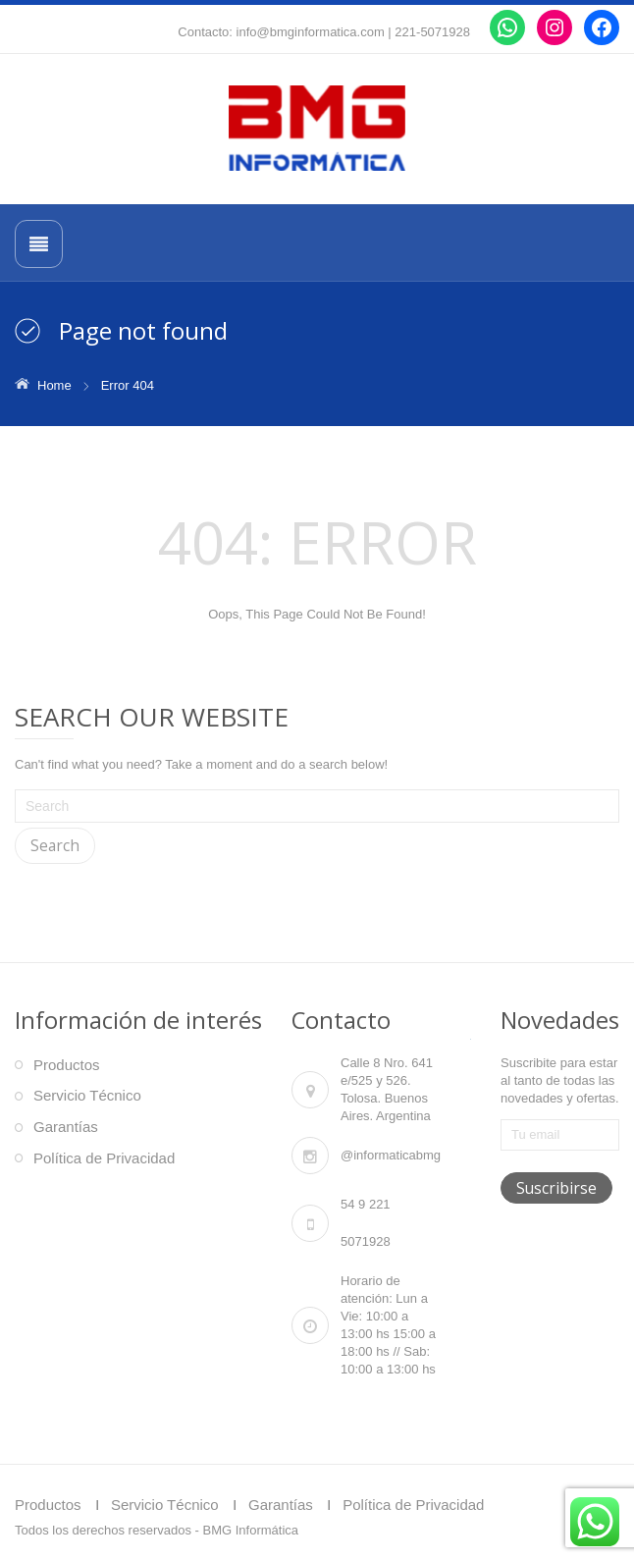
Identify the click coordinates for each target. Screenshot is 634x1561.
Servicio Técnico (87, 1095)
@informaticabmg (391, 1155)
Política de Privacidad (104, 1158)
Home (54, 385)
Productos (66, 1064)
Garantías (65, 1126)
